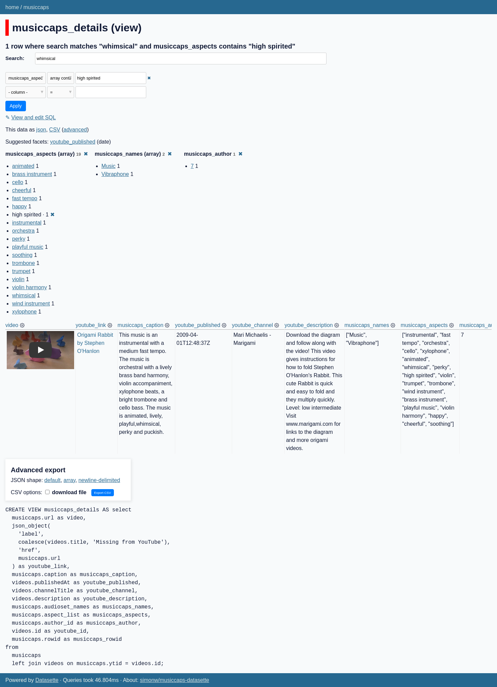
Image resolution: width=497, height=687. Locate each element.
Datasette (46, 680)
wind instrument (31, 303)
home (12, 7)
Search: (14, 58)
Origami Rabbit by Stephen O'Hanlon (96, 343)
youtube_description (308, 325)
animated (23, 166)
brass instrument (32, 174)
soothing (22, 255)
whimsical (23, 295)
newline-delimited (99, 480)
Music (108, 166)
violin (18, 279)
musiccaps (36, 7)
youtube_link (91, 325)
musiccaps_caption (140, 325)
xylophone (24, 312)
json (41, 129)
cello (17, 182)
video (11, 325)
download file (66, 492)
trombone (23, 263)
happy (19, 206)
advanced (75, 129)
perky (18, 239)
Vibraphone (115, 174)
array (69, 480)
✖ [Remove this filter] (149, 78)
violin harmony (29, 287)
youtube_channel (252, 325)
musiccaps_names (366, 325)
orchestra (23, 231)
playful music (27, 247)
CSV (54, 129)
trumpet (21, 271)
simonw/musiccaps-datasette (174, 680)
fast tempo (24, 198)
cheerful (21, 190)
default (52, 480)
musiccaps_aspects (424, 325)
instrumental (26, 223)
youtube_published (72, 142)
